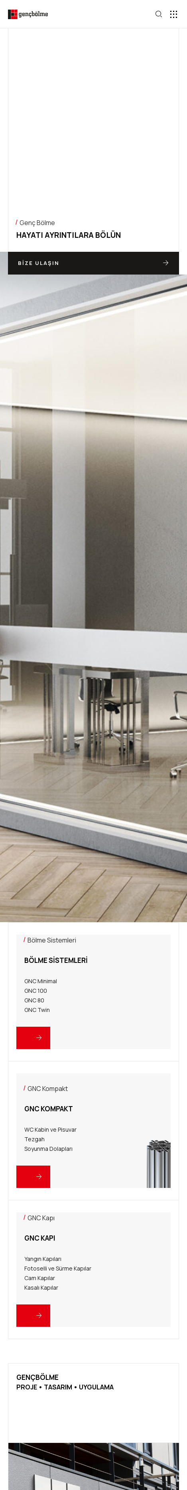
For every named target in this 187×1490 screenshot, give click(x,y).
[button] (174, 14)
